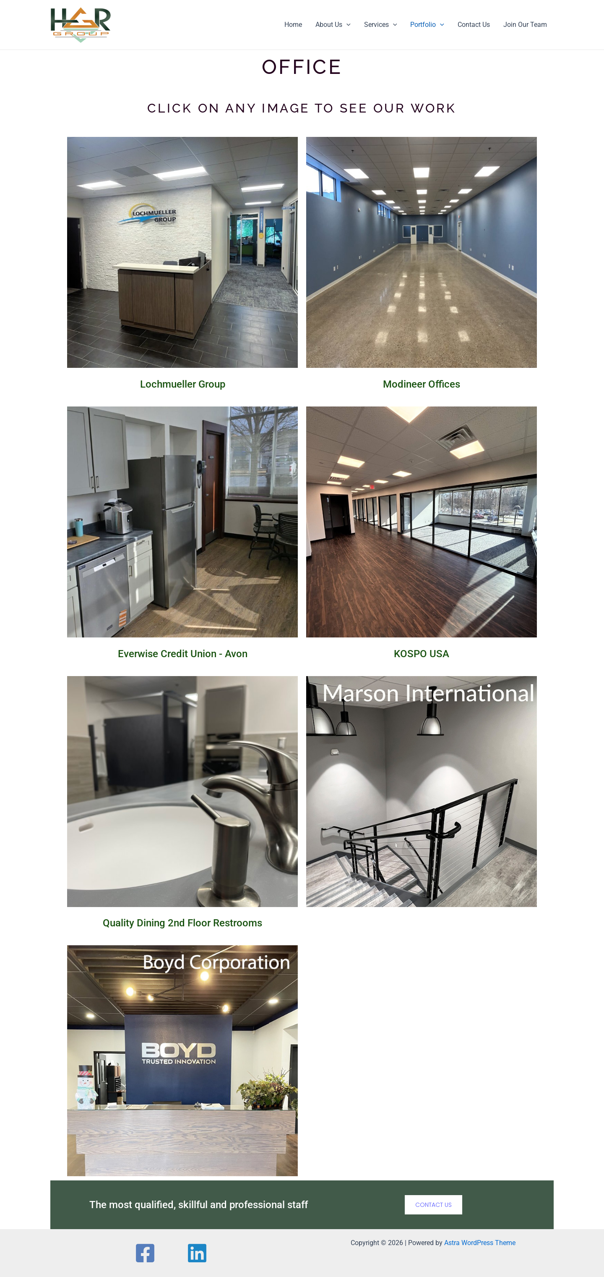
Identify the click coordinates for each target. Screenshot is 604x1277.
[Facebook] (153, 1253)
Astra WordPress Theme (479, 1243)
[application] (346, 24)
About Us (333, 24)
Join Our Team (525, 25)
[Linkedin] (189, 1253)
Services (380, 24)
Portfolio (427, 24)
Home (293, 25)
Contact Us (474, 25)
